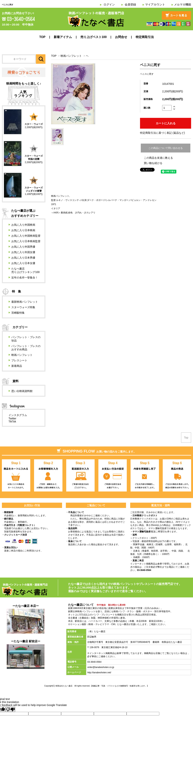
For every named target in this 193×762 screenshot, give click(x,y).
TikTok (12, 421)
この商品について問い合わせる (165, 148)
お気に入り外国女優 (23, 252)
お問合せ (121, 37)
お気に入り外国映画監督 (25, 235)
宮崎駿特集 (18, 312)
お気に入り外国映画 (23, 224)
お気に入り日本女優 (23, 263)
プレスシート (19, 360)
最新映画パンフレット (24, 301)
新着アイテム (63, 37)
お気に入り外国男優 (23, 246)
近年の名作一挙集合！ (24, 277)
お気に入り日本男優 (23, 257)
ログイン (109, 4)
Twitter (12, 418)
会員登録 (130, 4)
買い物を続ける (153, 163)
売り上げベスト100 (93, 37)
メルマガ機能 (182, 4)
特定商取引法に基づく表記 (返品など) (162, 132)
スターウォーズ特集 (23, 307)
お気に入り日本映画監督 (25, 241)
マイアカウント (155, 4)
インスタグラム (18, 415)
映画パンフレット (71, 55)
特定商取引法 (145, 37)
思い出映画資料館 (22, 391)
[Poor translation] (10, 709)
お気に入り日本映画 (23, 230)
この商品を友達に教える (158, 157)
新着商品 (16, 365)
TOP (42, 37)
